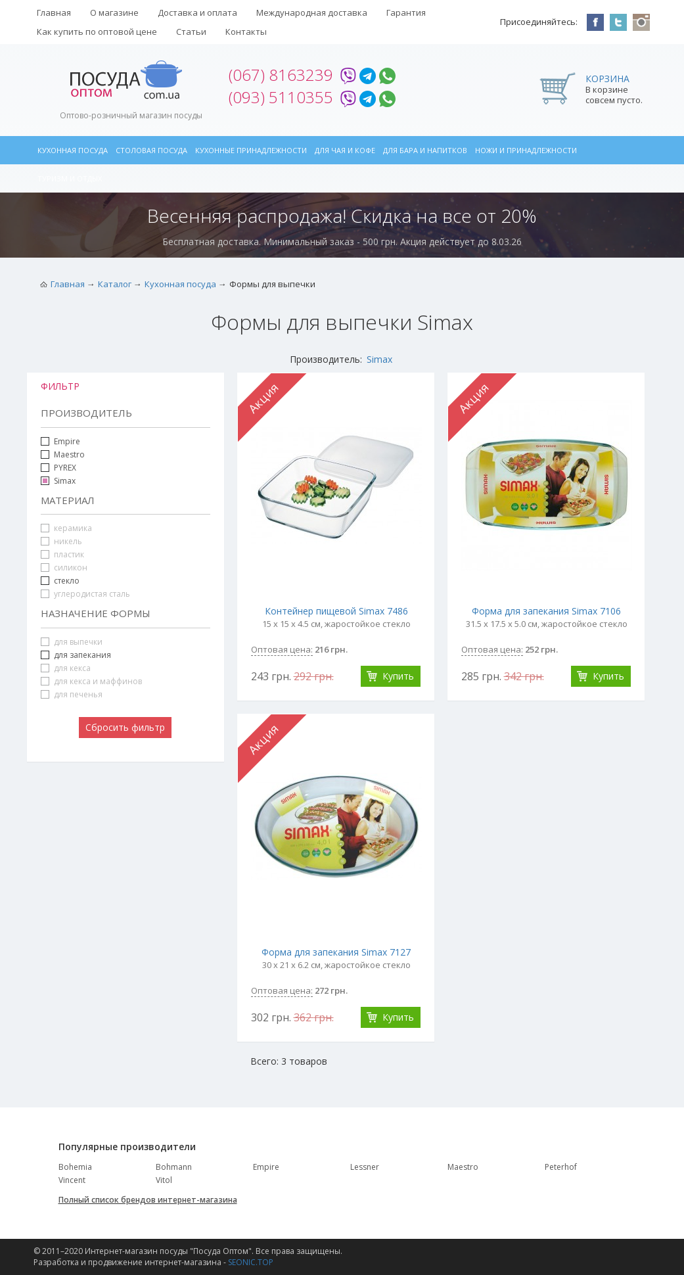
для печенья (72, 694)
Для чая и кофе (345, 150)
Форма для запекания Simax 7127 (336, 952)
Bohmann (174, 1166)
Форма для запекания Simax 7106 (546, 611)
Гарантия (406, 12)
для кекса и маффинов (91, 681)
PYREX (65, 467)
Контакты (246, 31)
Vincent (71, 1180)
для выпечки (72, 641)
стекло (67, 580)
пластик (62, 554)
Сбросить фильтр (125, 727)
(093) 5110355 (281, 97)
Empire (67, 441)
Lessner (364, 1166)
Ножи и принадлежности (526, 150)
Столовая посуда (151, 150)
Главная (54, 12)
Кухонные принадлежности (251, 150)
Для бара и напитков (425, 150)
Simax (379, 359)
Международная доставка (311, 12)
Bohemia (75, 1166)
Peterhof (561, 1166)
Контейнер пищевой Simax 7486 (336, 611)
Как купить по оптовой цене (97, 31)
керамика (66, 528)
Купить (398, 676)
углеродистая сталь (85, 593)
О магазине (114, 12)
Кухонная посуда (72, 150)
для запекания (82, 655)
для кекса (66, 668)
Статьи (191, 31)
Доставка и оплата (197, 12)
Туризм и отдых (69, 178)
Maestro (69, 454)
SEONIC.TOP (250, 1262)
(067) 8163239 (281, 74)
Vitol (164, 1180)
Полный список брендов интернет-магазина (147, 1199)
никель (61, 541)
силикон (64, 567)
